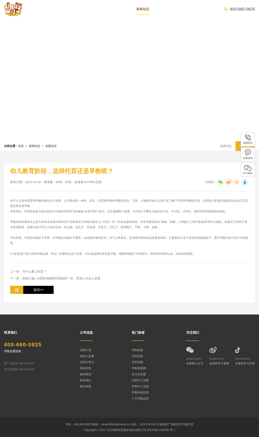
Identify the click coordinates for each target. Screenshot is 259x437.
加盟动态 (51, 146)
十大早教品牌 (140, 398)
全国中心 (165, 9)
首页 (54, 9)
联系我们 (85, 380)
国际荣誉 (85, 368)
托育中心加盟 (140, 380)
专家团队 (96, 9)
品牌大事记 (87, 362)
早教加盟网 (139, 368)
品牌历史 (73, 9)
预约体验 (189, 9)
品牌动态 (225, 146)
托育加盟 (137, 356)
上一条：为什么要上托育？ (28, 271)
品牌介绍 (85, 350)
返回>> (38, 289)
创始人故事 (87, 356)
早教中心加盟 (140, 386)
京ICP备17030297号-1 (161, 430)
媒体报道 (85, 374)
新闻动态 (142, 9)
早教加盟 (137, 350)
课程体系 (119, 9)
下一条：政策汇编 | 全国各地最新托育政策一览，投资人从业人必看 (55, 278)
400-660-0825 (242, 9)
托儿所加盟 (139, 374)
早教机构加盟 (140, 392)
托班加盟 (137, 362)
